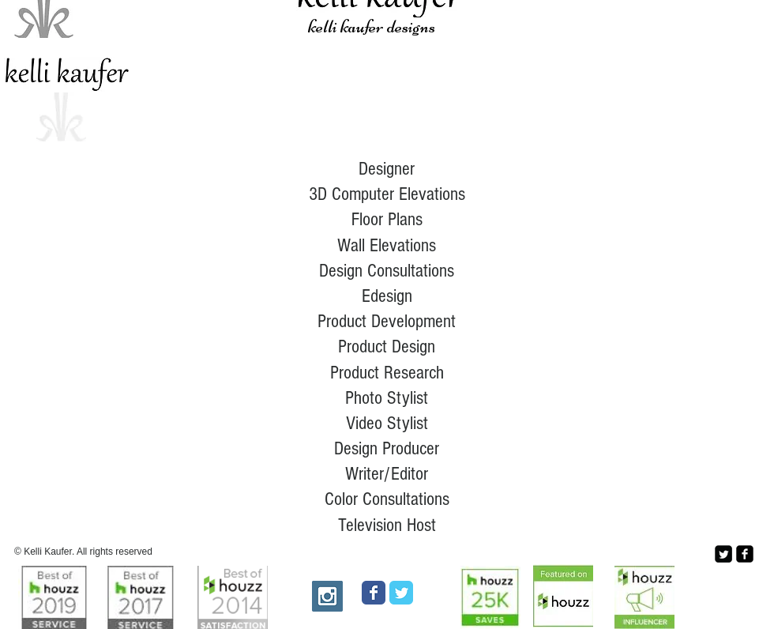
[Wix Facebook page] (373, 593)
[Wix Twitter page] (401, 593)
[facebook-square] (744, 554)
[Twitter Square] (723, 554)
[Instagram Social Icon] (327, 596)
